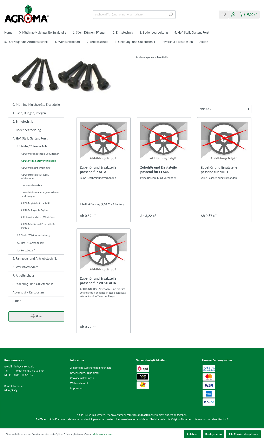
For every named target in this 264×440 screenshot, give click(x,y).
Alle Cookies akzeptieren (243, 434)
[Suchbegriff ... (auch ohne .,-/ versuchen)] (129, 14)
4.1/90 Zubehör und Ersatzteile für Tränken (38, 226)
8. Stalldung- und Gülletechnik (33, 284)
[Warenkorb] (249, 15)
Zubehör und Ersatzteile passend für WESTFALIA (98, 280)
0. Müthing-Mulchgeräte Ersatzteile (36, 105)
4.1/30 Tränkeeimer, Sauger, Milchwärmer (35, 176)
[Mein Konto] (233, 15)
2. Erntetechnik (23, 121)
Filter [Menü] (36, 315)
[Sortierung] (224, 109)
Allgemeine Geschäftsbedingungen (90, 368)
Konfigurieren (213, 434)
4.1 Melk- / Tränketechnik (32, 146)
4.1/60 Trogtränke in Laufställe (36, 203)
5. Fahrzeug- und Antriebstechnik (35, 258)
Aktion (17, 301)
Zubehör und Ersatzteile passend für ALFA (98, 169)
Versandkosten (141, 415)
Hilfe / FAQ (10, 390)
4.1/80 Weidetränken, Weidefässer (38, 217)
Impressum (76, 388)
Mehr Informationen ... (104, 434)
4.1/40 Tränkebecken (31, 185)
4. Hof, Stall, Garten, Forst (30, 138)
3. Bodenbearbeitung (27, 130)
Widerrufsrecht (79, 383)
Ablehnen (192, 434)
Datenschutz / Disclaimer (85, 373)
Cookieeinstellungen (82, 378)
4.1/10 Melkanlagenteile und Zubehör (40, 153)
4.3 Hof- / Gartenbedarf (30, 243)
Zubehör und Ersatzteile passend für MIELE (219, 169)
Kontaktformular (14, 386)
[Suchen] (171, 14)
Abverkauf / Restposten (28, 292)
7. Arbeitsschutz (23, 275)
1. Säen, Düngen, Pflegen (29, 113)
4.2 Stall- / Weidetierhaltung (33, 235)
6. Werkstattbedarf (25, 267)
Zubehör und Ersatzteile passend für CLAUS (158, 169)
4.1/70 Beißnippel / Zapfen (34, 210)
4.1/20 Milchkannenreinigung (35, 167)
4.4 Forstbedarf (26, 250)
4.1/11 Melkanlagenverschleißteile (38, 160)
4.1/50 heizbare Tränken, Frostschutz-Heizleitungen (40, 194)
